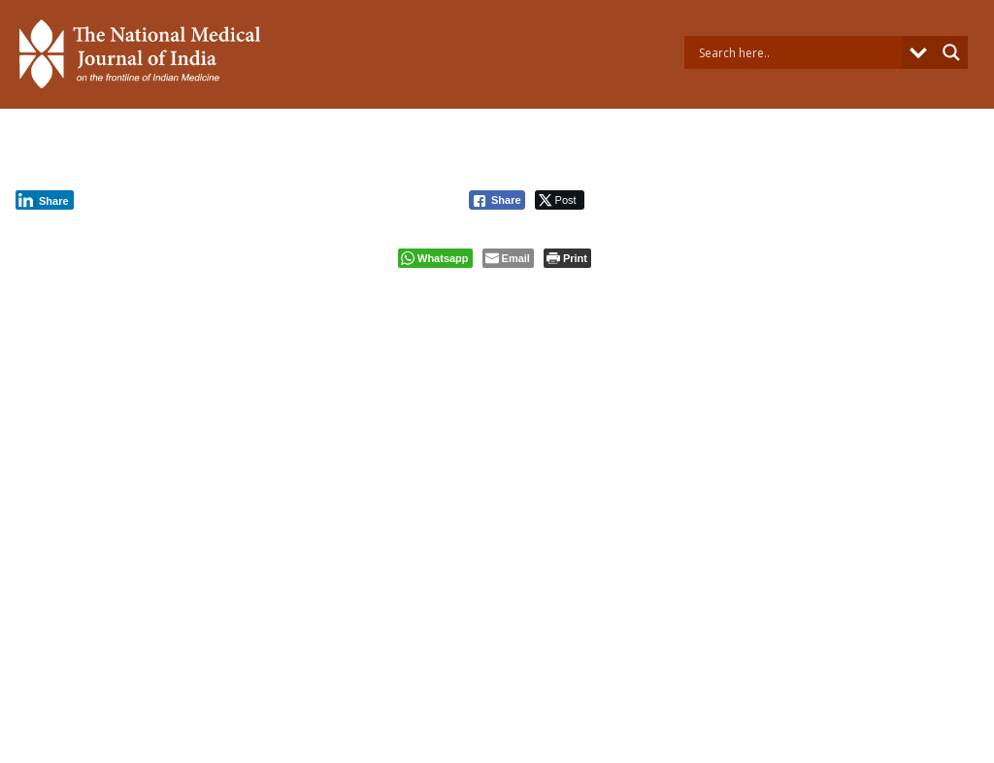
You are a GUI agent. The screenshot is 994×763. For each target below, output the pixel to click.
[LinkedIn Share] (45, 200)
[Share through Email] (508, 258)
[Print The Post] (567, 258)
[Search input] (798, 52)
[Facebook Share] (497, 200)
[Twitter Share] (559, 200)
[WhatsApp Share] (435, 258)
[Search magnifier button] (951, 52)
